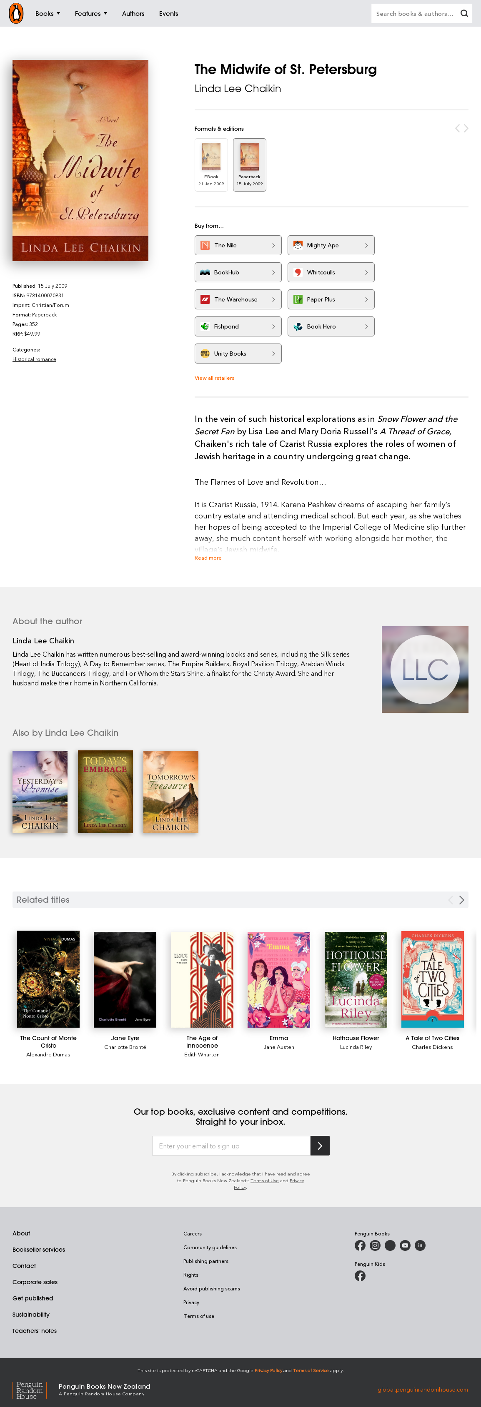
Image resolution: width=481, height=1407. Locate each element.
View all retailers (214, 377)
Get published (33, 1298)
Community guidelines (210, 1247)
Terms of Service (311, 1370)
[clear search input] (464, 14)
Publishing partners (205, 1261)
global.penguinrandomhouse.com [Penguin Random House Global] (423, 1389)
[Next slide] (461, 900)
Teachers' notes (35, 1331)
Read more (208, 557)
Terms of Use (265, 1180)
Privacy (191, 1302)
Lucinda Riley (356, 1047)
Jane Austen (279, 1047)
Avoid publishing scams (211, 1288)
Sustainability (31, 1314)
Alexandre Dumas (48, 1054)
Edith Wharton (202, 1054)
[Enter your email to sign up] (231, 1146)
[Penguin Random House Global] (36, 1389)
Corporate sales (35, 1282)
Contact (24, 1266)
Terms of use (198, 1316)
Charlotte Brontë (125, 1047)
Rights (190, 1274)
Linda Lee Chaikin (238, 88)
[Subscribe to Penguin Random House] (320, 1145)
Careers (192, 1233)
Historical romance (34, 359)
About (21, 1233)
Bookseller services (39, 1249)
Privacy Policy (268, 1370)
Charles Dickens (432, 1047)
